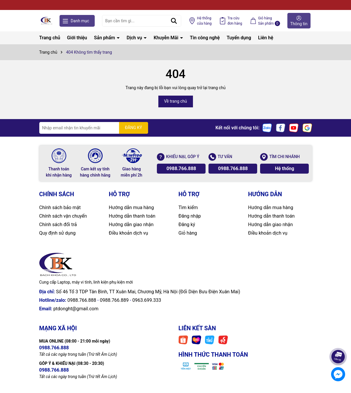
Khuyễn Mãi (166, 37)
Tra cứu (235, 21)
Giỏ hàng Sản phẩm (269, 21)
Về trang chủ (175, 101)
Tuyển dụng (239, 37)
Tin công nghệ (205, 37)
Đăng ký (187, 224)
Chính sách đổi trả (58, 224)
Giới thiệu (77, 37)
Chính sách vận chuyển (63, 216)
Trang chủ (49, 37)
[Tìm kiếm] (174, 21)
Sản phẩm (105, 37)
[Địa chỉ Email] (93, 128)
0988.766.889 (114, 300)
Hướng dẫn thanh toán (132, 216)
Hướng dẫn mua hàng (131, 207)
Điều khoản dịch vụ (128, 233)
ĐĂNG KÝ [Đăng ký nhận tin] (133, 127)
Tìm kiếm (188, 207)
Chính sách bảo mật (60, 207)
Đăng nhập (190, 216)
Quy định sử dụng (57, 233)
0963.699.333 (146, 300)
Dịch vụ (135, 37)
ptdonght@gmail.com (76, 308)
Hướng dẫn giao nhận (131, 224)
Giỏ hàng (188, 233)
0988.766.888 (181, 168)
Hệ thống (204, 21)
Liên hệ (265, 37)
